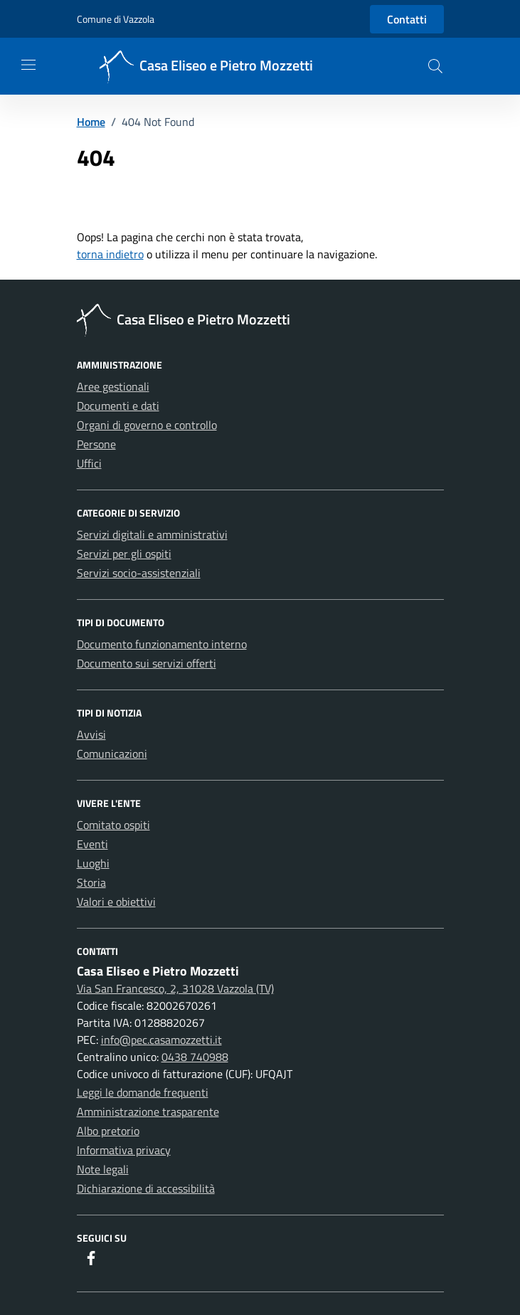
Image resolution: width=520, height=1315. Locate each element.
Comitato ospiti (113, 824)
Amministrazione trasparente (148, 1111)
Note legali (103, 1169)
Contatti (407, 19)
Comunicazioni (112, 753)
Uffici (89, 463)
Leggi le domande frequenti (142, 1092)
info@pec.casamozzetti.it (161, 1039)
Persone (96, 444)
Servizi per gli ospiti (124, 553)
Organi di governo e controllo (147, 424)
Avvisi (91, 734)
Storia (91, 882)
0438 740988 (194, 1056)
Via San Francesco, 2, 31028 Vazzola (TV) (175, 988)
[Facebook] (91, 1259)
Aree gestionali (113, 386)
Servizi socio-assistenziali (139, 572)
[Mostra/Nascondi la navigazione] (28, 64)
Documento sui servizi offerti (146, 663)
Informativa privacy (124, 1149)
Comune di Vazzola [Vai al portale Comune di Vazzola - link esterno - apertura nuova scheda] (115, 18)
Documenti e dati (118, 405)
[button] (435, 66)
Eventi (92, 843)
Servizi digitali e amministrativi (152, 534)
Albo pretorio (108, 1130)
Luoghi (93, 863)
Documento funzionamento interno (162, 644)
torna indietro (110, 254)
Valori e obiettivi (116, 901)
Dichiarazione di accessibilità (146, 1188)
